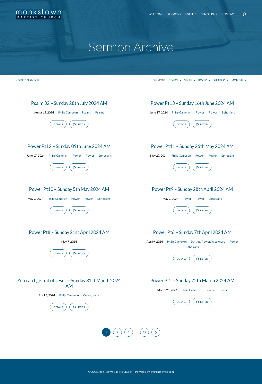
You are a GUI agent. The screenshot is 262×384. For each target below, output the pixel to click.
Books (204, 80)
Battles (195, 241)
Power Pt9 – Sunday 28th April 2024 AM (192, 189)
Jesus (96, 295)
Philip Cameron (68, 112)
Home (20, 80)
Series (189, 80)
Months (239, 80)
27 (144, 332)
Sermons (174, 14)
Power (200, 112)
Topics (175, 80)
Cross (87, 295)
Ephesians (228, 112)
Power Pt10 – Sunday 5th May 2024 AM (69, 189)
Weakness (218, 241)
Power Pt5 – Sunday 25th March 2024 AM (192, 280)
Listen (79, 124)
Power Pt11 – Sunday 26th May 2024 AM (192, 146)
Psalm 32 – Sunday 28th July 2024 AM (69, 103)
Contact (228, 14)
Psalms (86, 112)
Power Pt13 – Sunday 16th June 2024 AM (192, 103)
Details (58, 124)
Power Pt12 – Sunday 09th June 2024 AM (69, 146)
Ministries (209, 14)
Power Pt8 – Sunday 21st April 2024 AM (69, 232)
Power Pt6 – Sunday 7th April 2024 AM (192, 232)
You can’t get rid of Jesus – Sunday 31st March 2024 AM (69, 283)
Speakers (221, 80)
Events (190, 14)
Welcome (156, 14)
